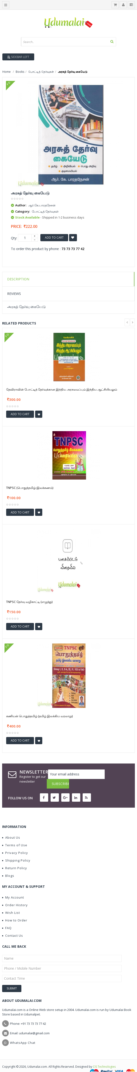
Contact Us (12, 926)
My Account (13, 888)
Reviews (14, 293)
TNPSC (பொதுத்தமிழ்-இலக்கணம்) (29, 488)
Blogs (8, 866)
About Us (11, 828)
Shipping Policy (16, 851)
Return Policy (14, 858)
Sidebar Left (18, 57)
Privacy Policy (15, 843)
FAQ (7, 918)
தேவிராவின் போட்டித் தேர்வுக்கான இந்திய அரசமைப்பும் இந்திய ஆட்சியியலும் (61, 389)
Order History (15, 895)
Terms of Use (14, 835)
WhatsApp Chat (22, 1033)
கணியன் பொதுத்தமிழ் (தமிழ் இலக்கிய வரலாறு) (39, 716)
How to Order (14, 911)
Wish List (11, 903)
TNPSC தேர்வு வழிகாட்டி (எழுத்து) (29, 602)
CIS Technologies (104, 1057)
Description (18, 279)
